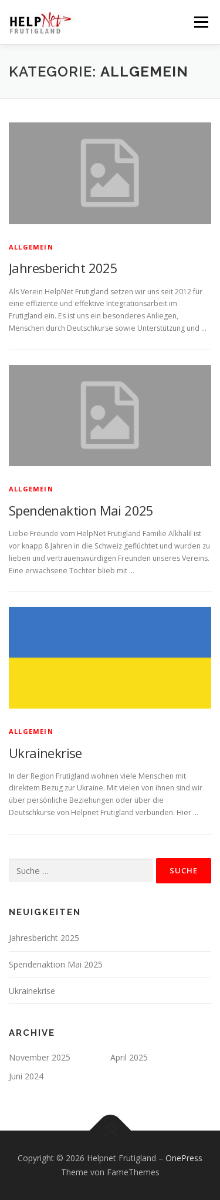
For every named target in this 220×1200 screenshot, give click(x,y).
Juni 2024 (26, 1076)
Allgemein (31, 246)
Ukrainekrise (45, 753)
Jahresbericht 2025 (63, 268)
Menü (200, 22)
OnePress (183, 1158)
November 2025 (39, 1057)
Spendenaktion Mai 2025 (81, 510)
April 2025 (129, 1057)
